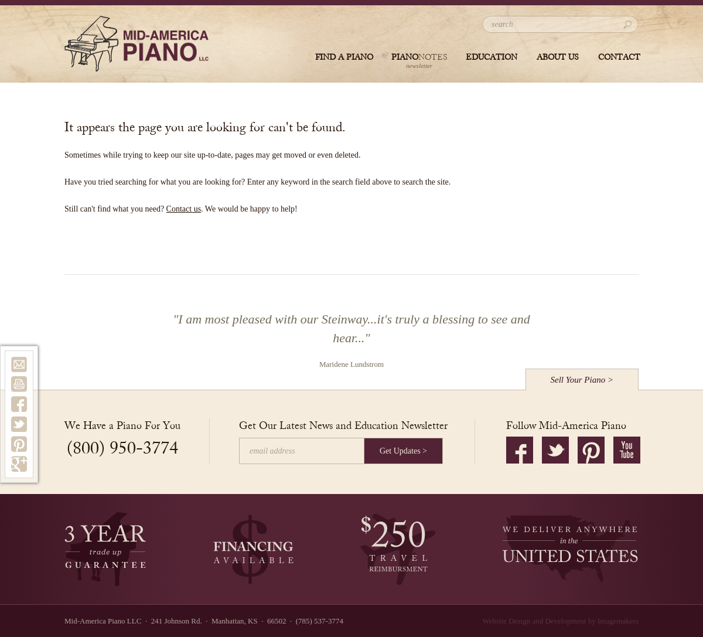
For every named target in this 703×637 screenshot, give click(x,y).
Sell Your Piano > (582, 379)
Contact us (184, 209)
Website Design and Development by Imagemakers (561, 620)
